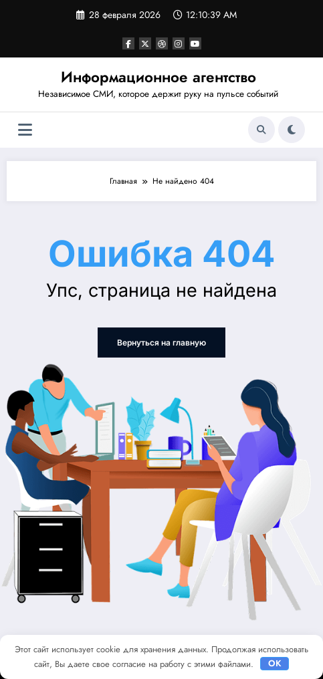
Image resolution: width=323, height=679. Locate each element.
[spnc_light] (291, 129)
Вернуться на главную (161, 342)
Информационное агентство (158, 77)
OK (275, 663)
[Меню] (25, 130)
